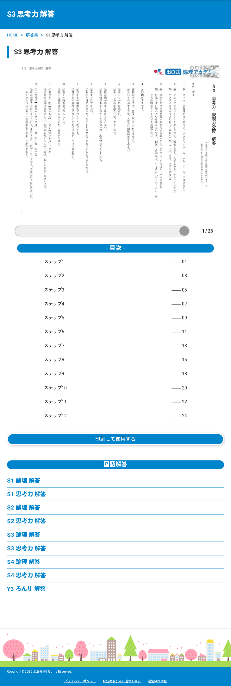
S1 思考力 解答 (26, 494)
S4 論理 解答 (23, 562)
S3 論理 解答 (23, 534)
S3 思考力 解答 (26, 548)
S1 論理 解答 (23, 480)
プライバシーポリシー (80, 681)
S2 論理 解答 (23, 507)
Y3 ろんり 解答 (26, 589)
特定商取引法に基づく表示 (122, 681)
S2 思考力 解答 (26, 521)
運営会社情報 (157, 681)
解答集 (32, 35)
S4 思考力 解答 (26, 575)
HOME (12, 35)
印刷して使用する (115, 439)
